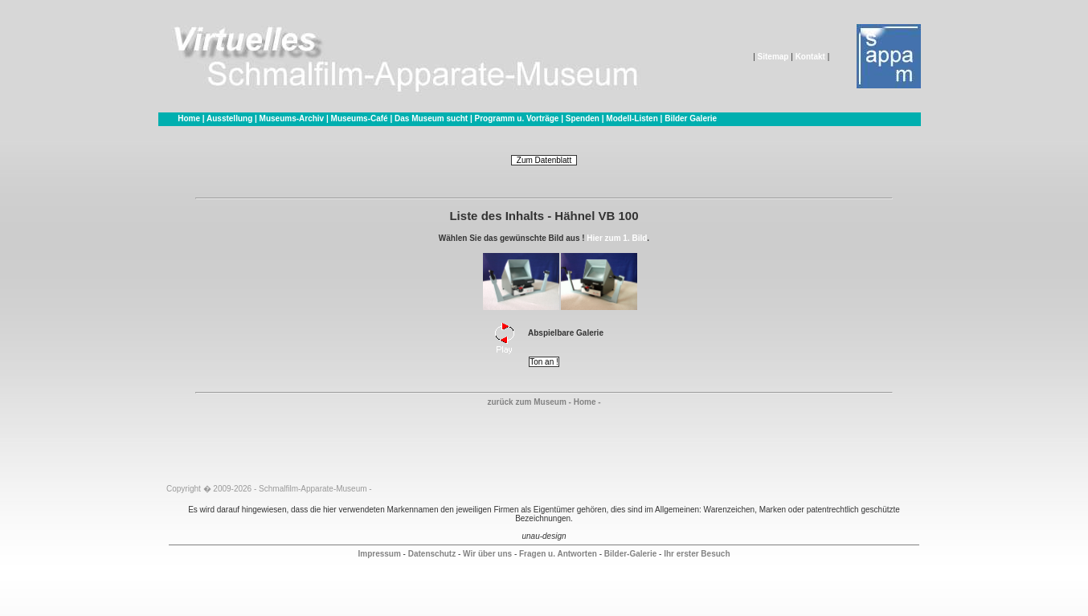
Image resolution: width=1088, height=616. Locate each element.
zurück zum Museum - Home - (543, 402)
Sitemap (773, 56)
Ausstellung (229, 118)
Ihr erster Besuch (697, 553)
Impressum (379, 553)
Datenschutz (432, 553)
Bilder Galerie (691, 118)
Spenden (582, 118)
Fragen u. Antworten (558, 553)
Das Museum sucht (431, 118)
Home (189, 118)
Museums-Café (359, 118)
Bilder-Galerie (630, 553)
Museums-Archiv (292, 118)
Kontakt (810, 56)
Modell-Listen (631, 118)
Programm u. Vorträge (517, 118)
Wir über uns (487, 553)
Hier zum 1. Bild (617, 238)
